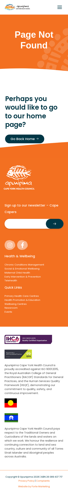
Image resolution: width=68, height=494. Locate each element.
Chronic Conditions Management (24, 264)
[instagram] (10, 245)
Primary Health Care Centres (22, 296)
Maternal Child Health (17, 272)
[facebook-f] (23, 245)
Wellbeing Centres (16, 304)
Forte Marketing (41, 486)
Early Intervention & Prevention (23, 276)
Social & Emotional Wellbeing (22, 268)
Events (8, 312)
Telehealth (11, 280)
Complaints (43, 480)
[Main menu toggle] (59, 7)
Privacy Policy (26, 480)
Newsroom (11, 308)
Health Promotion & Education (22, 300)
